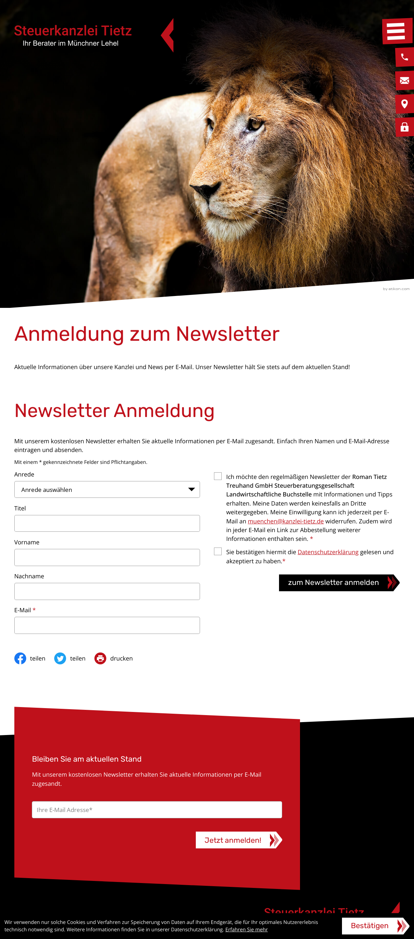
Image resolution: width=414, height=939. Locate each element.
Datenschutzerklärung (328, 552)
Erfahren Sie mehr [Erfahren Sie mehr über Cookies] (247, 929)
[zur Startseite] (93, 35)
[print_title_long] (118, 658)
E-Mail (25, 610)
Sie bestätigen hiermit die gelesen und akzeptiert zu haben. (310, 556)
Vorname (27, 542)
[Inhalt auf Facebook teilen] (34, 658)
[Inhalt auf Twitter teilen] (74, 658)
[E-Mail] (157, 809)
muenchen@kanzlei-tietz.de (286, 521)
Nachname (29, 576)
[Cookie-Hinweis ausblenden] (375, 926)
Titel (20, 508)
